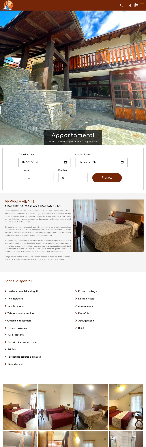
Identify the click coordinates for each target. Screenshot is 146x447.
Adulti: (28, 170)
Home (51, 141)
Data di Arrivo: (26, 154)
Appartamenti (90, 141)
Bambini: (63, 170)
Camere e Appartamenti (69, 141)
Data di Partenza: (84, 154)
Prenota (107, 177)
